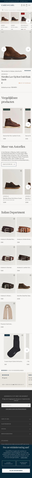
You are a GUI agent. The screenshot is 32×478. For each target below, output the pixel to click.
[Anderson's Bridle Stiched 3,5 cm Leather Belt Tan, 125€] (24, 230)
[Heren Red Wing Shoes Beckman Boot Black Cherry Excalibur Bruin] (25, 18)
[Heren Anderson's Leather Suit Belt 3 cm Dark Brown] (24, 255)
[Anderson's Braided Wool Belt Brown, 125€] (8, 230)
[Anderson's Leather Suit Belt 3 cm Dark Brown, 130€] (24, 258)
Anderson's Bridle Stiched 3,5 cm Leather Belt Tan (24, 239)
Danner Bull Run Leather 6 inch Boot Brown (11, 136)
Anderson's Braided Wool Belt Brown (7, 239)
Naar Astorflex (9, 164)
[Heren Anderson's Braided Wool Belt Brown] (8, 227)
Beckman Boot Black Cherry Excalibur (24, 27)
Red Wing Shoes (24, 25)
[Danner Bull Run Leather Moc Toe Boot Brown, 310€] (15, 21)
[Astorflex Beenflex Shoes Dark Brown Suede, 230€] (12, 186)
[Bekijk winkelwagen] (26, 5)
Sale (2, 32)
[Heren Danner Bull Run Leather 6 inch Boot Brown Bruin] (5, 18)
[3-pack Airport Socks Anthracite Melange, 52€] (14, 349)
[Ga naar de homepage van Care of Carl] (7, 5)
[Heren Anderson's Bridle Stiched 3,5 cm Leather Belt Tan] (24, 227)
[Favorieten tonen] (24, 5)
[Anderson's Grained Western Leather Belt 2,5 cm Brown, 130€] (8, 258)
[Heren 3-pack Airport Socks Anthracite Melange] (14, 346)
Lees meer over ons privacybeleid (16, 409)
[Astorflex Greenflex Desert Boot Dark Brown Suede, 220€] (24, 287)
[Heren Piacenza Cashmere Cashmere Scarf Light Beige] (8, 311)
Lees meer (24, 457)
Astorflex (4, 74)
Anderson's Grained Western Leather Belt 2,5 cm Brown (7, 267)
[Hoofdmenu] (29, 5)
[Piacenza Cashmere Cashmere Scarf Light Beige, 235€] (8, 315)
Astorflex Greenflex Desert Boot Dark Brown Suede (24, 296)
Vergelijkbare (9, 100)
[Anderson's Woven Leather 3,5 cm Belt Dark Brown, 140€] (8, 287)
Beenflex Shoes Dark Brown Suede (12, 198)
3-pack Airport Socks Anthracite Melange (13, 361)
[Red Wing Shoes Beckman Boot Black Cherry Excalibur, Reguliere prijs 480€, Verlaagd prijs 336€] (25, 21)
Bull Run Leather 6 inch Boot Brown (4, 27)
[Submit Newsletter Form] (28, 405)
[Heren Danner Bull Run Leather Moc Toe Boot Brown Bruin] (15, 18)
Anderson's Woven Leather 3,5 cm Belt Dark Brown (7, 296)
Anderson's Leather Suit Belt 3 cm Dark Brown (23, 267)
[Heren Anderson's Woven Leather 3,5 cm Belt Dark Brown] (8, 283)
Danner (3, 25)
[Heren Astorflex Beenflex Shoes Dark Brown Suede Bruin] (12, 182)
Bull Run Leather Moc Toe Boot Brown (14, 27)
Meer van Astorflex (13, 146)
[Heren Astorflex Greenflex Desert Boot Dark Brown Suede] (24, 283)
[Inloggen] (21, 5)
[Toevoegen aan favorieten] (21, 110)
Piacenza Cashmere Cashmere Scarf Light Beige (6, 324)
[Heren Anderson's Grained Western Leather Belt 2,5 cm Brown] (8, 255)
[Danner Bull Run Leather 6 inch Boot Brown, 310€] (5, 21)
